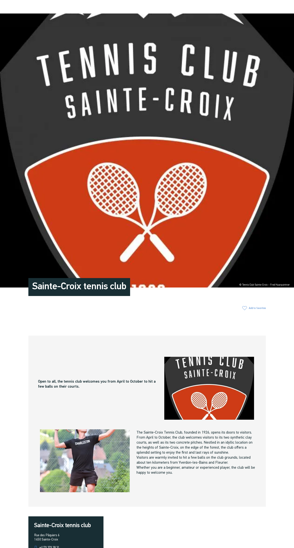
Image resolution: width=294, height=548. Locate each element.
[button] (234, 7)
